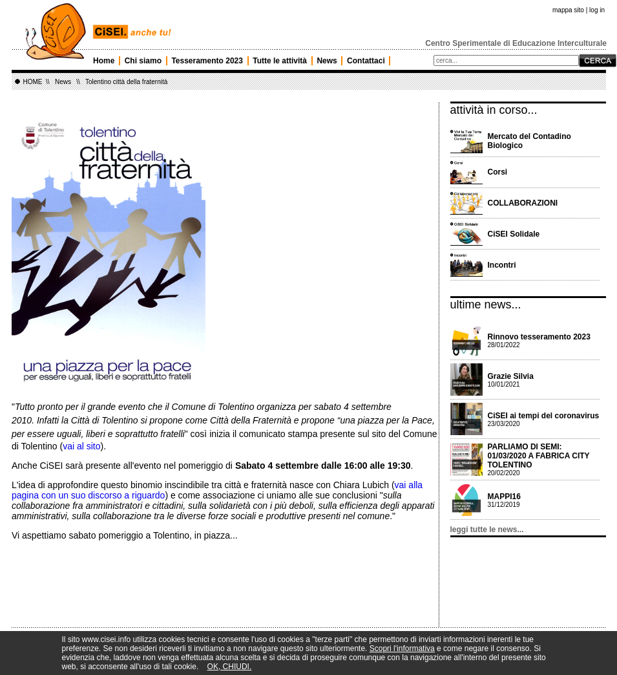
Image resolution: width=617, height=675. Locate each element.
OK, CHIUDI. (229, 666)
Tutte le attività (280, 60)
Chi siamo (143, 60)
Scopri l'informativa (402, 648)
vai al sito (81, 446)
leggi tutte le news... (487, 529)
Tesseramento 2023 (207, 60)
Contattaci (366, 60)
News (327, 60)
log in (597, 10)
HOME (33, 81)
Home (103, 60)
